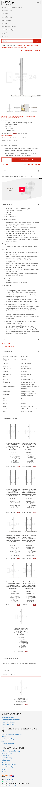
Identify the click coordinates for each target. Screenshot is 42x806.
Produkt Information (8, 346)
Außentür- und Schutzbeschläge (12, 7)
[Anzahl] (6, 159)
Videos (4, 736)
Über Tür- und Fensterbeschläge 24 (12, 734)
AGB (3, 741)
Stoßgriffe (5, 33)
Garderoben (6, 14)
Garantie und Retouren (8, 724)
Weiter (36, 50)
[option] (9, 108)
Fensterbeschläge (7, 10)
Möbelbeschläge (7, 20)
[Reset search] (31, 41)
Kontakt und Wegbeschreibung (11, 719)
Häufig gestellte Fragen (8, 739)
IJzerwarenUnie (13, 786)
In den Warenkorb (26, 160)
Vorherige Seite (27, 50)
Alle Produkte (21, 45)
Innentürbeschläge (8, 17)
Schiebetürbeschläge (8, 30)
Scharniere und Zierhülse (10, 26)
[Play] (22, 189)
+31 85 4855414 (9, 779)
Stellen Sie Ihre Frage (8, 717)
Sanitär (4, 23)
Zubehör (5, 36)
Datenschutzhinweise (8, 743)
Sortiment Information (8, 344)
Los (36, 41)
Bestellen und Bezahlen (8, 722)
